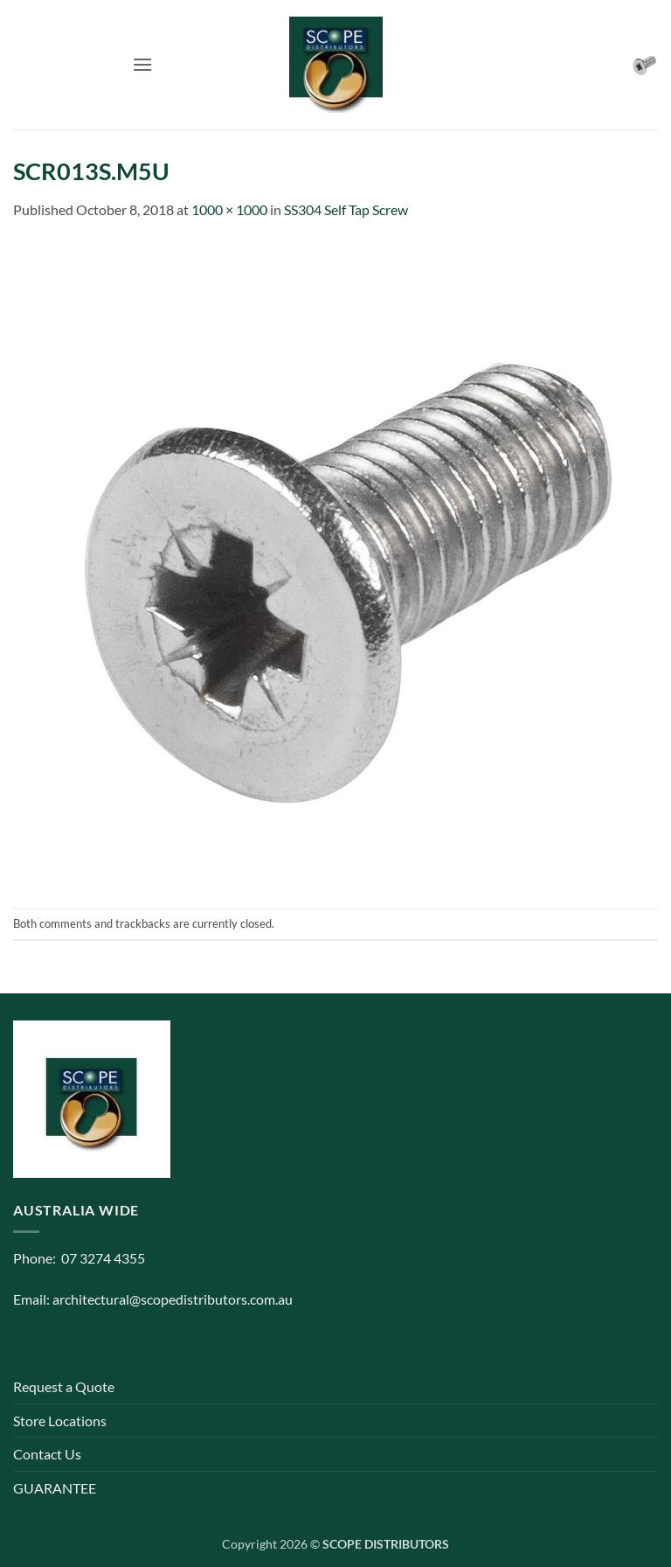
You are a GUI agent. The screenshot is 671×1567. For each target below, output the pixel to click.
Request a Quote (63, 1386)
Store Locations (60, 1420)
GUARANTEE (54, 1488)
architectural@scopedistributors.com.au (172, 1299)
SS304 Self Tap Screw (346, 209)
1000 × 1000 (229, 209)
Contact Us (47, 1453)
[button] (142, 64)
